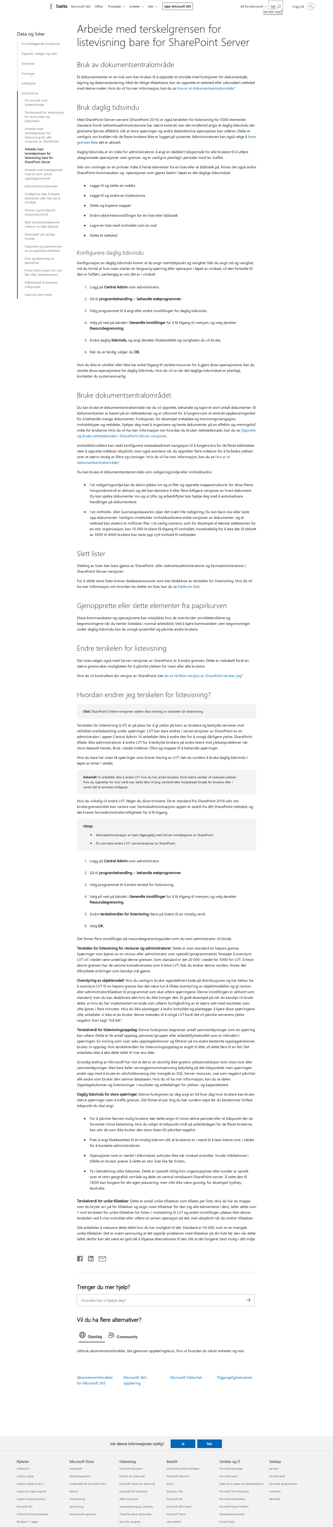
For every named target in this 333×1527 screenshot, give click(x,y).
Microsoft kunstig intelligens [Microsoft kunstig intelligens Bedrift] (183, 1468)
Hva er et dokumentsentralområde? (206, 88)
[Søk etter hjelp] (275, 6)
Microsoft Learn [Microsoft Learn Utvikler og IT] (228, 1476)
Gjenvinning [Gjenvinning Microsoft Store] (76, 1506)
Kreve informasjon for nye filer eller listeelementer (43, 272)
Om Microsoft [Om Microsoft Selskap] (277, 1476)
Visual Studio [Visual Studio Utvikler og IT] (227, 1521)
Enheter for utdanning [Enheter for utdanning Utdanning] (132, 1476)
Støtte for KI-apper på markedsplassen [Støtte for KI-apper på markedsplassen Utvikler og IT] (241, 1483)
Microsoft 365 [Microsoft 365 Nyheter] (25, 1506)
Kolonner (28, 63)
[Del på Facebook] (80, 1257)
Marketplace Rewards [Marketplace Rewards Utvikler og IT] (231, 1514)
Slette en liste (189, 586)
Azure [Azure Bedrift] (170, 1483)
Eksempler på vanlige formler (40, 236)
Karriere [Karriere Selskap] (273, 1468)
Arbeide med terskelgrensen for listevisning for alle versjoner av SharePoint (42, 135)
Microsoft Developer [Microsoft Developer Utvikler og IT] (231, 1468)
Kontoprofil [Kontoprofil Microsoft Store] (76, 1468)
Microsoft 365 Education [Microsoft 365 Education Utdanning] (133, 1491)
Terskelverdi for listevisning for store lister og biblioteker (44, 116)
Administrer (30, 93)
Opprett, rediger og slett (39, 53)
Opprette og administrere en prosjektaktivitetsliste (43, 248)
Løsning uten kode (38, 294)
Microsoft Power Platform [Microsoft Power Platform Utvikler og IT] (234, 1506)
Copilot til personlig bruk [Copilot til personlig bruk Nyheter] (31, 1499)
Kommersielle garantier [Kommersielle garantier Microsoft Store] (83, 1514)
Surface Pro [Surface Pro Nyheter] (23, 1468)
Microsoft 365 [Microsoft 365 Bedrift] (175, 1499)
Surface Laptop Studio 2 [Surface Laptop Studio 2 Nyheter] (30, 1483)
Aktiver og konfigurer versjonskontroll (40, 212)
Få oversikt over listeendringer (36, 102)
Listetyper (29, 83)
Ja (182, 1443)
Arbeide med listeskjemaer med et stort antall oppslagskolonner (44, 174)
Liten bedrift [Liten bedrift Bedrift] (174, 1521)
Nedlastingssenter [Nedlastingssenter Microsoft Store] (80, 1476)
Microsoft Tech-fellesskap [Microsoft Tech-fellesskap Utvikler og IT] (234, 1491)
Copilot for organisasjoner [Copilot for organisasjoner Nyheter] (32, 1491)
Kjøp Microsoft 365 (181, 6)
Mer (155, 6)
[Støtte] (61, 6)
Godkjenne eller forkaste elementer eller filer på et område (43, 198)
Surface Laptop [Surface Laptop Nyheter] (25, 1476)
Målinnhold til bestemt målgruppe (41, 284)
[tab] (92, 1336)
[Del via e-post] (100, 1257)
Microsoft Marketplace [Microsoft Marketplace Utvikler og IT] (232, 1499)
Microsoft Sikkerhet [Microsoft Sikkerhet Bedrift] (178, 1476)
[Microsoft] (33, 6)
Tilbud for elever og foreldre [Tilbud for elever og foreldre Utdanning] (135, 1514)
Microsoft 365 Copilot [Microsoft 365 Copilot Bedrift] (179, 1506)
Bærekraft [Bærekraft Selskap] (274, 1499)
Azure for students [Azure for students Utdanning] (130, 1521)
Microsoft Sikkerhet (186, 1377)
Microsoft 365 (80, 6)
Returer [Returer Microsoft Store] (74, 1491)
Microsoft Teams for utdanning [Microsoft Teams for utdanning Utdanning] (137, 1483)
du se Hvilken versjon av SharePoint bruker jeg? (203, 675)
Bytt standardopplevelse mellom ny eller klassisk (42, 224)
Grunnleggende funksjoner (41, 44)
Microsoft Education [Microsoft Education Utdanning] (130, 1468)
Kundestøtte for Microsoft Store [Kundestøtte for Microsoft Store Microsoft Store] (88, 1483)
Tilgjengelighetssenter (235, 1377)
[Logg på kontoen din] (303, 6)
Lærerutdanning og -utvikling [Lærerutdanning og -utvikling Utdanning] (136, 1506)
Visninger (28, 73)
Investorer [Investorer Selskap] (275, 1491)
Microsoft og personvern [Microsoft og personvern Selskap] (283, 1483)
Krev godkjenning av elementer (39, 260)
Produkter (116, 6)
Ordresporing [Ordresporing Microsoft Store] (77, 1499)
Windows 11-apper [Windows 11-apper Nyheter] (27, 1521)
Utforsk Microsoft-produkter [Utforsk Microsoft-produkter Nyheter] (33, 1514)
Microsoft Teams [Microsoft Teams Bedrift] (176, 1514)
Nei (209, 1443)
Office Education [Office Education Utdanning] (128, 1499)
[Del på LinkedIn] (89, 1257)
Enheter (137, 6)
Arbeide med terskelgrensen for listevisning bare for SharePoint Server (39, 155)
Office (100, 6)
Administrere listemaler (41, 186)
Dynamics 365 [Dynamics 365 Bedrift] (175, 1491)
